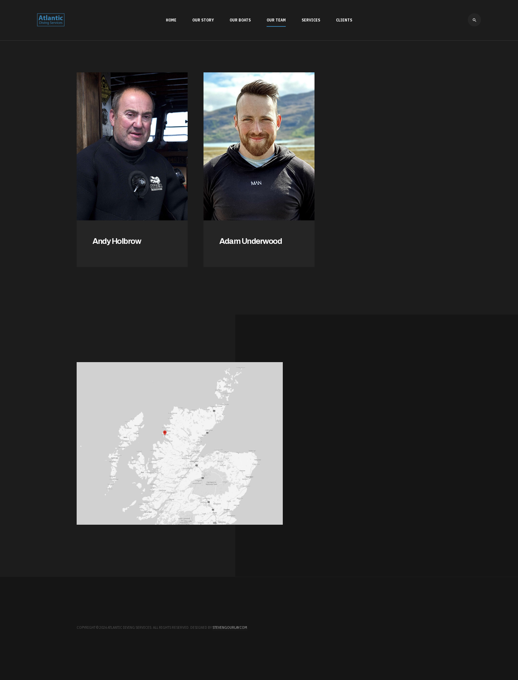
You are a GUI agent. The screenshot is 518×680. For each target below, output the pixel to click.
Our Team (276, 20)
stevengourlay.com (229, 627)
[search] (474, 19)
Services (311, 20)
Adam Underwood (250, 241)
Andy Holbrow (116, 241)
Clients (344, 20)
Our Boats (240, 20)
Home (171, 20)
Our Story (203, 20)
